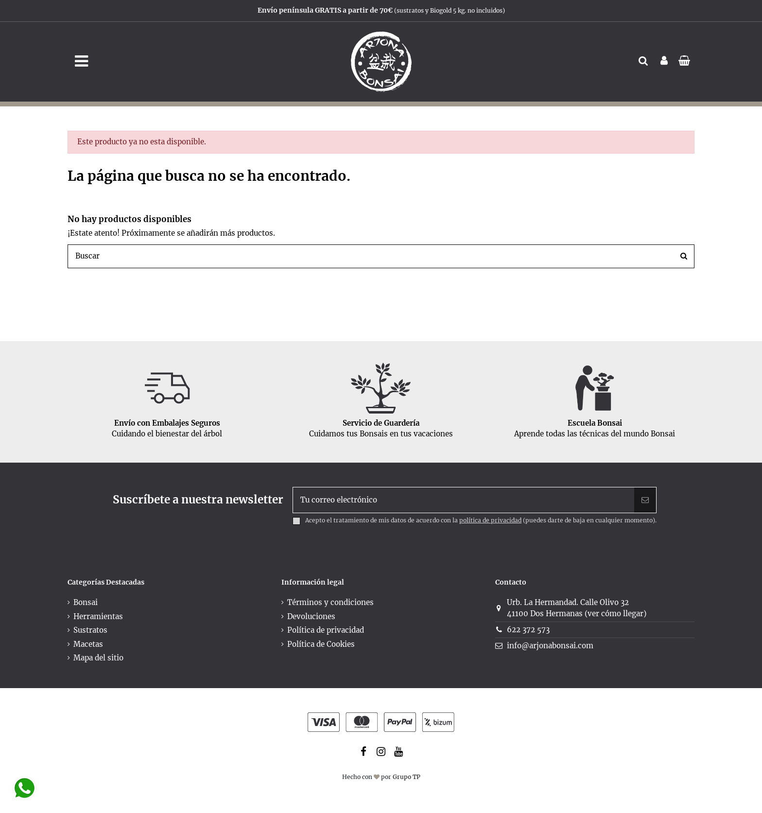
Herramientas (98, 616)
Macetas (88, 644)
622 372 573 (528, 629)
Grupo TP (406, 776)
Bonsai (85, 602)
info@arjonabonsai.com (550, 645)
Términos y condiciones (330, 602)
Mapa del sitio (98, 657)
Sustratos (90, 630)
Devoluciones (311, 616)
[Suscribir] (645, 500)
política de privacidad (490, 520)
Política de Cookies (321, 644)
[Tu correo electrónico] (464, 500)
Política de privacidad (325, 630)
